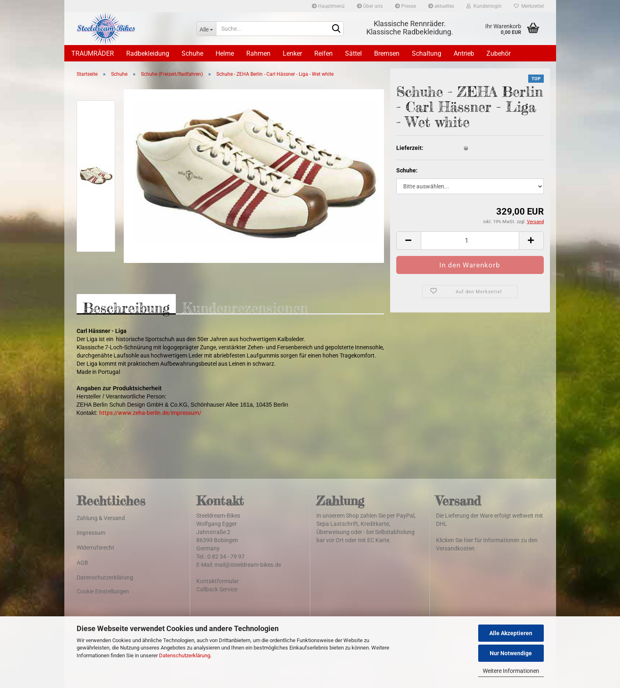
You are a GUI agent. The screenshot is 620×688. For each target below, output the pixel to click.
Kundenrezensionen (245, 307)
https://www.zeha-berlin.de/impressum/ (150, 413)
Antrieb (464, 53)
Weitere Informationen (511, 671)
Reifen (323, 53)
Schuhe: (407, 170)
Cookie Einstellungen (103, 591)
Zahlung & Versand (101, 518)
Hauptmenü (328, 6)
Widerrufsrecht (95, 547)
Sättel (353, 53)
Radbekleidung (147, 53)
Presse (405, 6)
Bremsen (387, 53)
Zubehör (498, 53)
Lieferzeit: (409, 148)
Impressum (91, 533)
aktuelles (441, 6)
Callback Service (216, 589)
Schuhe (192, 53)
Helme (225, 53)
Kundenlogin (484, 6)
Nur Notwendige (511, 653)
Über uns (370, 6)
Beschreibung (126, 307)
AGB (82, 562)
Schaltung (426, 53)
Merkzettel (529, 6)
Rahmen (258, 53)
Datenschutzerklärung (184, 655)
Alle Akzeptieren (510, 633)
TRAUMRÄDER (92, 53)
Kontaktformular (217, 581)
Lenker (292, 53)
